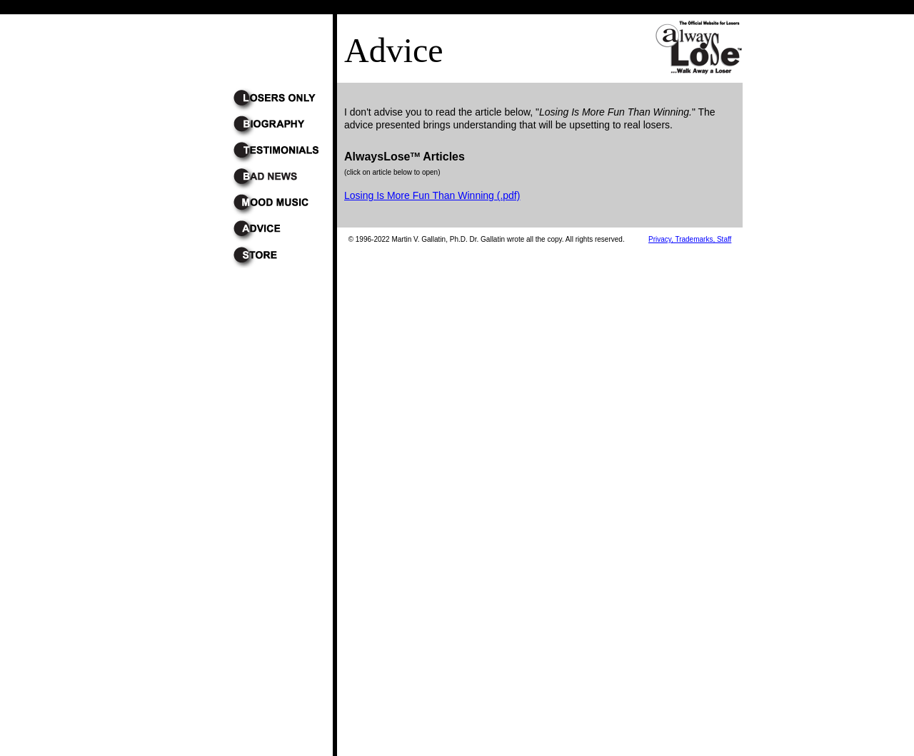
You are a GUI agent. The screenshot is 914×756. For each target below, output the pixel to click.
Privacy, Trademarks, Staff (689, 239)
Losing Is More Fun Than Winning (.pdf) (432, 195)
